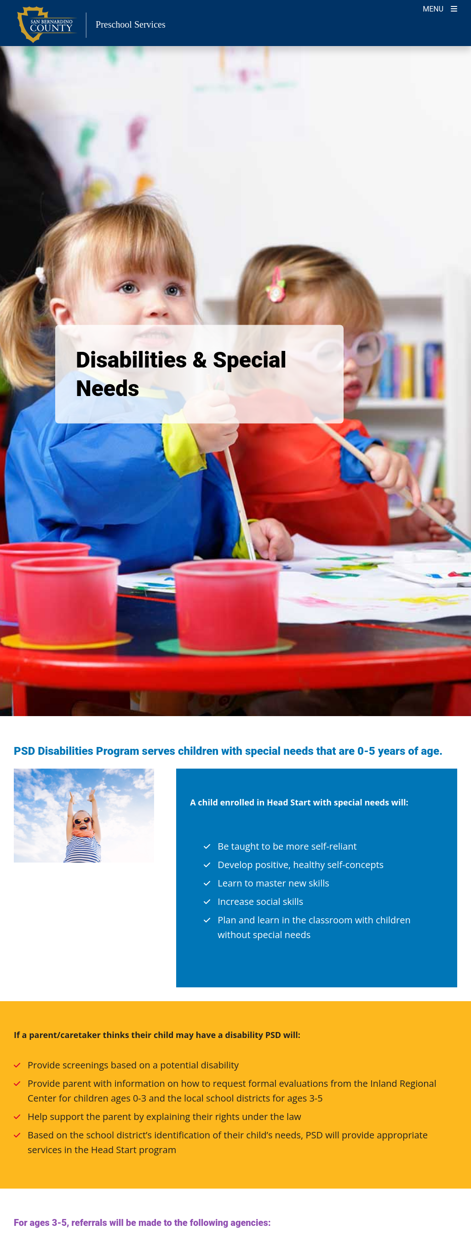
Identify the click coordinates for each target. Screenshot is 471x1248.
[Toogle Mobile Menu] (440, 8)
